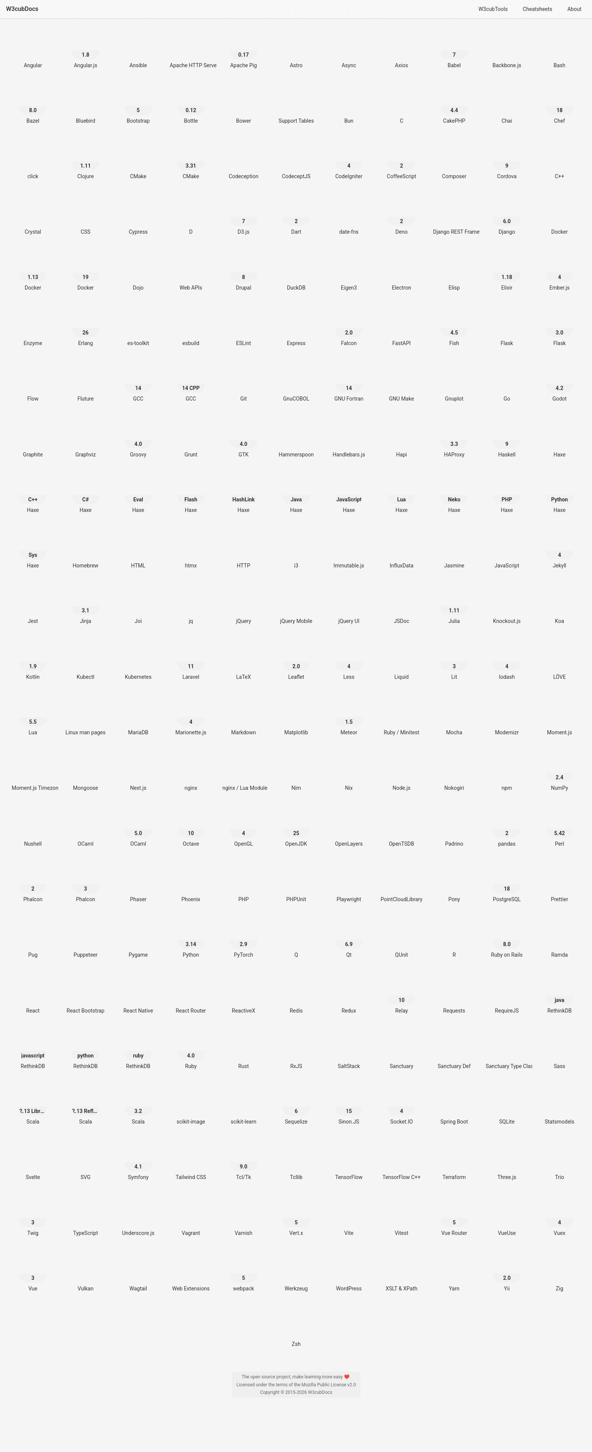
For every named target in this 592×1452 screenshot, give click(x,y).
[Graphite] (33, 439)
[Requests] (454, 995)
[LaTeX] (243, 662)
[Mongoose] (86, 773)
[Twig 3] (33, 1218)
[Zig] (559, 1273)
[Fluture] (86, 383)
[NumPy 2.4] (559, 773)
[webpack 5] (243, 1273)
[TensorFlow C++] (401, 1162)
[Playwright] (349, 884)
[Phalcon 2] (33, 884)
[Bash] (559, 50)
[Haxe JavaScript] (349, 495)
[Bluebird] (86, 105)
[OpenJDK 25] (296, 828)
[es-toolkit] (138, 328)
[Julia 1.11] (454, 606)
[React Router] (191, 995)
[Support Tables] (296, 105)
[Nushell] (33, 828)
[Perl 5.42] (559, 828)
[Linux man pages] (86, 717)
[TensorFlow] (349, 1162)
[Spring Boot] (454, 1106)
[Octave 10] (191, 828)
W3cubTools (492, 9)
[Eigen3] (349, 272)
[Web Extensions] (191, 1273)
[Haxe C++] (33, 495)
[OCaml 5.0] (138, 828)
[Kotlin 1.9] (33, 662)
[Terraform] (454, 1162)
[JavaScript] (507, 550)
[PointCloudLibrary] (401, 884)
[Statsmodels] (559, 1106)
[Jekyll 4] (559, 550)
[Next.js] (138, 773)
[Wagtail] (138, 1273)
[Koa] (559, 606)
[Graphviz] (86, 439)
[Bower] (243, 105)
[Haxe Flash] (191, 495)
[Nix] (349, 773)
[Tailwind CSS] (191, 1162)
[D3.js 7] (243, 216)
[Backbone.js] (507, 50)
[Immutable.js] (349, 550)
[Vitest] (401, 1218)
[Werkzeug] (296, 1273)
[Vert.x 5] (296, 1218)
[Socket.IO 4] (401, 1106)
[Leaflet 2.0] (296, 662)
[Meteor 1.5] (349, 717)
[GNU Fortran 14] (349, 383)
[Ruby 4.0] (191, 1051)
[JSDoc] (401, 606)
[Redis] (296, 995)
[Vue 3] (33, 1273)
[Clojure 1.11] (86, 161)
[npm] (507, 773)
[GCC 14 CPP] (191, 383)
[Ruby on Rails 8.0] (507, 939)
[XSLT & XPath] (401, 1273)
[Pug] (33, 939)
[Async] (349, 50)
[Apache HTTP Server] (191, 50)
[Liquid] (401, 662)
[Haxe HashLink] (243, 495)
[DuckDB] (296, 272)
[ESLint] (243, 328)
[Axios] (401, 50)
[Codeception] (243, 161)
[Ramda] (559, 939)
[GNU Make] (401, 383)
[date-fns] (349, 216)
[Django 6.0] (507, 216)
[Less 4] (349, 662)
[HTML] (138, 550)
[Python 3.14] (191, 939)
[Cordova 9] (507, 161)
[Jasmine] (454, 550)
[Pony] (454, 884)
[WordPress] (349, 1273)
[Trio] (559, 1162)
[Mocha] (454, 717)
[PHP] (243, 884)
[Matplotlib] (296, 717)
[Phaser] (138, 884)
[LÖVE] (559, 662)
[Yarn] (454, 1273)
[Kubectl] (86, 662)
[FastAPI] (401, 328)
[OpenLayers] (349, 828)
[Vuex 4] (559, 1218)
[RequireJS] (507, 995)
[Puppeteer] (86, 939)
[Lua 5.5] (33, 717)
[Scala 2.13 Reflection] (86, 1106)
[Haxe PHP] (507, 495)
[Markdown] (243, 717)
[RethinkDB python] (86, 1051)
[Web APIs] (191, 272)
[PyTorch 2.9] (243, 939)
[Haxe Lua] (401, 495)
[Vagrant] (191, 1218)
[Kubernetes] (138, 662)
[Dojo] (138, 272)
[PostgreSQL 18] (507, 884)
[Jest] (33, 606)
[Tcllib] (296, 1162)
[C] (401, 105)
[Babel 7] (454, 50)
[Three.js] (507, 1162)
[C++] (559, 161)
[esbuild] (191, 328)
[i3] (296, 550)
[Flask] (507, 328)
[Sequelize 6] (296, 1106)
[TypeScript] (86, 1218)
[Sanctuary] (401, 1051)
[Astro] (296, 50)
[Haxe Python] (559, 495)
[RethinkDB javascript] (33, 1051)
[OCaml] (86, 828)
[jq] (191, 606)
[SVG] (86, 1162)
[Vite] (349, 1218)
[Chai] (507, 105)
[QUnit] (401, 939)
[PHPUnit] (296, 884)
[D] (191, 216)
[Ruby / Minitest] (401, 717)
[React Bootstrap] (86, 995)
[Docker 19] (86, 272)
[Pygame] (138, 939)
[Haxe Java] (296, 495)
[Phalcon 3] (86, 884)
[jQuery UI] (349, 606)
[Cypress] (138, 216)
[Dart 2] (296, 216)
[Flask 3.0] (559, 328)
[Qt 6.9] (349, 939)
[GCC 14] (138, 383)
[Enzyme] (33, 328)
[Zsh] (296, 1329)
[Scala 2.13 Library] (33, 1106)
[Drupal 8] (243, 272)
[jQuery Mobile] (296, 606)
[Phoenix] (191, 884)
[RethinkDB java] (559, 995)
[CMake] (138, 161)
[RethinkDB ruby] (138, 1051)
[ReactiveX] (243, 995)
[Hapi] (401, 439)
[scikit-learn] (243, 1106)
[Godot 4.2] (559, 383)
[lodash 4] (507, 662)
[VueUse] (507, 1218)
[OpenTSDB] (401, 828)
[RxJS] (296, 1051)
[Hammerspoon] (296, 439)
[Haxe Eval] (138, 495)
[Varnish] (243, 1218)
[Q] (296, 939)
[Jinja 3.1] (86, 606)
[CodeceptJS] (296, 161)
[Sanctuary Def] (454, 1051)
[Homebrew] (86, 550)
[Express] (296, 328)
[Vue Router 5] (454, 1218)
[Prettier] (559, 884)
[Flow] (33, 383)
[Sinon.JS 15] (349, 1106)
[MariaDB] (138, 717)
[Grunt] (191, 439)
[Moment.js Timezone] (33, 773)
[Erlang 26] (86, 328)
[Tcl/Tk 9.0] (243, 1162)
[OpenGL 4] (243, 828)
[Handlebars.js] (349, 439)
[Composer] (454, 161)
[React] (33, 995)
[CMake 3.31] (191, 161)
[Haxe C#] (86, 495)
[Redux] (349, 995)
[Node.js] (401, 773)
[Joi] (138, 606)
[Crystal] (33, 216)
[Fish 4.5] (454, 328)
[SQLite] (507, 1106)
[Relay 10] (401, 995)
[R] (454, 939)
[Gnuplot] (454, 383)
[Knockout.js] (507, 606)
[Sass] (559, 1051)
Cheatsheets (537, 9)
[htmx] (191, 550)
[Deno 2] (401, 216)
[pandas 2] (507, 828)
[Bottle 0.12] (191, 105)
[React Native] (138, 995)
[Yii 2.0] (507, 1273)
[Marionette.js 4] (191, 717)
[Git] (243, 383)
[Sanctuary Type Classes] (507, 1051)
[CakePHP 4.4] (454, 105)
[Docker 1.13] (33, 272)
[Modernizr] (507, 717)
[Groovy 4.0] (138, 439)
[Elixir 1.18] (507, 272)
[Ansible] (138, 50)
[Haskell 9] (507, 439)
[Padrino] (454, 828)
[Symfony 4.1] (138, 1162)
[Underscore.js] (138, 1218)
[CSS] (86, 216)
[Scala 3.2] (138, 1106)
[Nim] (296, 773)
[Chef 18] (559, 105)
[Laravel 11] (191, 662)
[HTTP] (243, 550)
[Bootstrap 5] (138, 105)
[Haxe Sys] (33, 550)
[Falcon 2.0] (349, 328)
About (574, 9)
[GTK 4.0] (243, 439)
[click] (33, 161)
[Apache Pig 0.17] (243, 50)
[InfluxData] (401, 550)
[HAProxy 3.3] (454, 439)
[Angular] (33, 50)
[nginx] (191, 773)
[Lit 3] (454, 662)
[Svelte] (33, 1162)
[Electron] (401, 272)
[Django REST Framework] (454, 216)
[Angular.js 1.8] (86, 50)
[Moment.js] (559, 717)
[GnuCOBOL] (296, 383)
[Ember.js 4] (559, 272)
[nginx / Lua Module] (243, 773)
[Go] (507, 383)
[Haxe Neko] (454, 495)
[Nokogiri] (454, 773)
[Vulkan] (86, 1273)
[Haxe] (559, 439)
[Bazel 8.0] (33, 105)
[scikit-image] (191, 1106)
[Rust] (243, 1051)
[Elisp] (454, 272)
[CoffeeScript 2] (401, 161)
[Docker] (559, 216)
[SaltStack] (349, 1051)
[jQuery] (243, 606)
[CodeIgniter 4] (349, 161)
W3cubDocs (22, 8)
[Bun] (349, 105)
